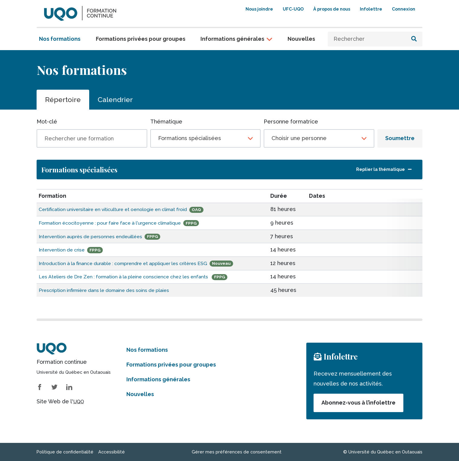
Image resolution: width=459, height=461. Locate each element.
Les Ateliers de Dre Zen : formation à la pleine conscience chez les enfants (138, 276)
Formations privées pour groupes (140, 39)
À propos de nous (331, 8)
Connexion (403, 8)
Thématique (166, 121)
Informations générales (232, 39)
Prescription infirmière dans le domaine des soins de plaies (115, 290)
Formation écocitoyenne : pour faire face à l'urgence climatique (122, 222)
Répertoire (63, 99)
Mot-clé (47, 121)
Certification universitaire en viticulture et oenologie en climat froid (126, 209)
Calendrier (115, 99)
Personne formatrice (291, 121)
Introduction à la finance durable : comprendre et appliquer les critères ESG (137, 263)
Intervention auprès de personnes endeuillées (99, 236)
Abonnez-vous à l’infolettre (358, 402)
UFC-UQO (293, 8)
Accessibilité (111, 451)
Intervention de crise (66, 249)
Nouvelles (301, 39)
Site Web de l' (60, 401)
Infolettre (371, 8)
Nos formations (59, 39)
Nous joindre (259, 8)
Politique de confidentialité (65, 451)
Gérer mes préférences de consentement (237, 451)
